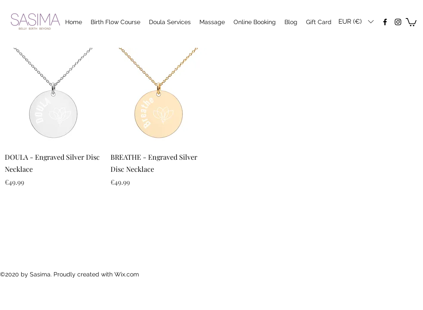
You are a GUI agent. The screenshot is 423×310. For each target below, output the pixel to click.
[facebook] (385, 22)
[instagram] (398, 22)
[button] (356, 21)
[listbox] (356, 21)
